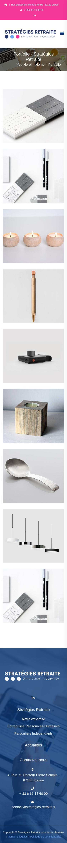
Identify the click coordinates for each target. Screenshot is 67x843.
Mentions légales (18, 836)
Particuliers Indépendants (33, 733)
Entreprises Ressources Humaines (33, 726)
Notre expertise (33, 719)
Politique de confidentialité (45, 836)
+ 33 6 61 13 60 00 (31, 10)
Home (40, 64)
